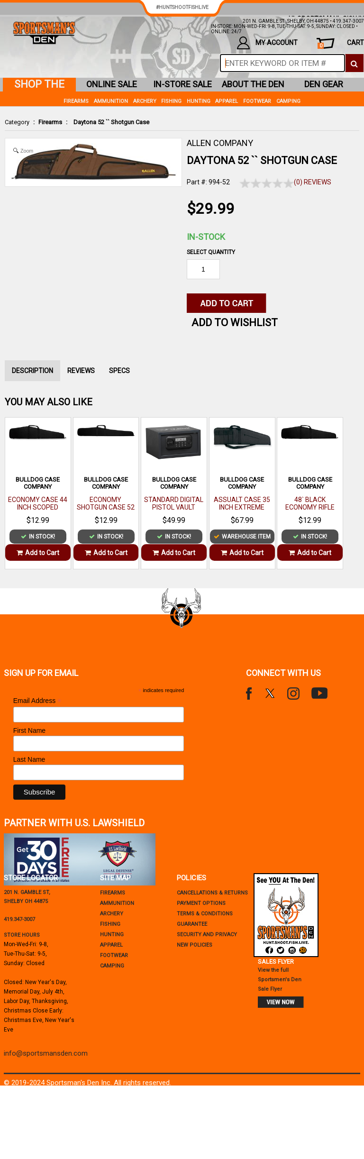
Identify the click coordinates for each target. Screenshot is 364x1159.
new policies (194, 945)
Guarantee (192, 924)
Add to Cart (38, 553)
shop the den (39, 84)
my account (267, 43)
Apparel (226, 101)
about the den (253, 84)
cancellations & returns (212, 893)
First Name (29, 730)
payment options (201, 903)
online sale (111, 84)
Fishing (171, 101)
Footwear (257, 101)
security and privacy (207, 934)
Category (17, 122)
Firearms (50, 122)
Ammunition (111, 101)
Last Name (29, 759)
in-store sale (182, 84)
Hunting (198, 101)
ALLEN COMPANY (220, 143)
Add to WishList (234, 323)
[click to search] (354, 63)
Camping (288, 101)
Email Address (37, 700)
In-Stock (206, 237)
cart (341, 44)
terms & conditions (205, 914)
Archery (144, 101)
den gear (323, 84)
